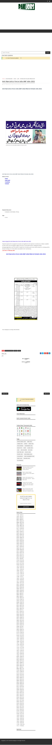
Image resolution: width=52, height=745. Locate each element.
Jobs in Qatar (24, 450)
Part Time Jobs (20, 452)
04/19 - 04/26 (19, 617)
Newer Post (5, 393)
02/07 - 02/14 (19, 557)
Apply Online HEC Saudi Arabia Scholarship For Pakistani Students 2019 (28, 490)
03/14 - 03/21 (19, 552)
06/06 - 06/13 (19, 536)
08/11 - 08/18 (19, 667)
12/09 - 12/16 (19, 720)
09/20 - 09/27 (19, 586)
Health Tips (19, 448)
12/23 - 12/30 (19, 717)
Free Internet (20, 446)
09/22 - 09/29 (19, 658)
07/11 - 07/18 (19, 528)
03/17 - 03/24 (19, 699)
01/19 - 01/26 (19, 632)
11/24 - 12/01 (19, 644)
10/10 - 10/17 (19, 516)
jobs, (25, 84)
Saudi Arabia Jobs (28, 454)
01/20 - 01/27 (19, 711)
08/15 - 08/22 (19, 521)
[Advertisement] (26, 20)
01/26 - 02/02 (19, 631)
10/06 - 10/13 (19, 655)
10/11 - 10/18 (19, 581)
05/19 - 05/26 (19, 685)
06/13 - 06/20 (19, 534)
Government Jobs (9, 78)
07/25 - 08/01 (19, 525)
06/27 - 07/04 (19, 531)
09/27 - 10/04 (19, 584)
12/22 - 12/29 (19, 638)
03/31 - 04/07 (19, 695)
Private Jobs (20, 454)
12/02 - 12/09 (19, 721)
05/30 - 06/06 (19, 537)
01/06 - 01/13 (19, 714)
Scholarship (20, 456)
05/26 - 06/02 (19, 683)
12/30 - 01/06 (19, 715)
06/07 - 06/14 (19, 607)
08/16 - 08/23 (19, 593)
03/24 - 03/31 (19, 697)
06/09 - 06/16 (19, 680)
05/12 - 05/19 (19, 686)
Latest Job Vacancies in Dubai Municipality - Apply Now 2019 (28, 479)
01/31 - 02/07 (19, 558)
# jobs (19, 350)
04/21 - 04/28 (19, 691)
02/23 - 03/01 (19, 628)
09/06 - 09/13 (19, 589)
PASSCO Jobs (28, 452)
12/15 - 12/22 (19, 640)
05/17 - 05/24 (19, 611)
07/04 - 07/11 (19, 530)
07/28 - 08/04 (19, 670)
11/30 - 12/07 (19, 515)
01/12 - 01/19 (19, 634)
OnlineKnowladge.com (13, 740)
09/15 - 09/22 (19, 659)
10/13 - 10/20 (19, 653)
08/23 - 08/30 (19, 592)
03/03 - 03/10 (19, 701)
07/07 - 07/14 (19, 674)
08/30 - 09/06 (19, 590)
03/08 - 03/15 (19, 626)
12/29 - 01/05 (19, 637)
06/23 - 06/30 (19, 677)
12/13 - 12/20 (19, 569)
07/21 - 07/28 (19, 671)
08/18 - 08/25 (19, 665)
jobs (18, 78)
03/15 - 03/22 (19, 625)
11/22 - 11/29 (19, 573)
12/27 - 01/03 (19, 566)
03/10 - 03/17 (19, 700)
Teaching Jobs (27, 458)
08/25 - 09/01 (19, 664)
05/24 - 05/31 (19, 610)
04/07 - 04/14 (19, 694)
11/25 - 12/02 (19, 723)
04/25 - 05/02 (19, 543)
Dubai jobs (31, 444)
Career (25, 444)
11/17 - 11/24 (19, 646)
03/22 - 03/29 (19, 623)
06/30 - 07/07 (19, 676)
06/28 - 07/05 (19, 602)
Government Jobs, (18, 84)
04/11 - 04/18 (19, 546)
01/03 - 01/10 (19, 564)
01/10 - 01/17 (19, 563)
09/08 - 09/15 (19, 661)
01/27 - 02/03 (19, 709)
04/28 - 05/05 (19, 689)
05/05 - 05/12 (19, 688)
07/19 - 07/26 (19, 599)
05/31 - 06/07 (19, 608)
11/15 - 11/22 (19, 575)
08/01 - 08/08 (19, 524)
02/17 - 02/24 (19, 705)
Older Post (47, 393)
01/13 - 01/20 (19, 712)
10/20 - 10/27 (19, 652)
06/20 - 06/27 (19, 533)
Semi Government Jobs (29, 456)
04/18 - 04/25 (19, 545)
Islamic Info (30, 448)
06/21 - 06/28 (19, 604)
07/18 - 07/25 (19, 527)
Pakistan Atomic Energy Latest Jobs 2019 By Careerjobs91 (28, 468)
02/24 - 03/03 (19, 703)
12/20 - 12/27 (19, 567)
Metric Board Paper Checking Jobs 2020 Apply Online (28, 473)
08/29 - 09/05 (19, 518)
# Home (15, 350)
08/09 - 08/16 (19, 595)
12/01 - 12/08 (19, 643)
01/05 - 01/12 (19, 635)
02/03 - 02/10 (19, 707)
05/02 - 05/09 (19, 542)
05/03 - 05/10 (19, 614)
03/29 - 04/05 (19, 622)
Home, (23, 84)
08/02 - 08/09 (19, 596)
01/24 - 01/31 (19, 560)
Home (3, 78)
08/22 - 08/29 (19, 519)
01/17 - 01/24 (19, 561)
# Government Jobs (9, 350)
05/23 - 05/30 (19, 539)
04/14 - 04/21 (19, 692)
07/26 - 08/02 (19, 598)
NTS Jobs (30, 450)
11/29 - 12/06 (19, 572)
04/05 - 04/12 (19, 620)
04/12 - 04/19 (19, 619)
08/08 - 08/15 (19, 522)
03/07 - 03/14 (19, 554)
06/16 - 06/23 (19, 679)
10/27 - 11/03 (19, 650)
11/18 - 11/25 (19, 724)
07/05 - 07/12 (19, 601)
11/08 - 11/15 (19, 577)
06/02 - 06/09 (19, 682)
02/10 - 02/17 (19, 706)
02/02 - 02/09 (19, 629)
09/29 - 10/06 (19, 656)
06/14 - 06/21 (19, 605)
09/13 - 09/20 (19, 587)
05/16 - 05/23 (19, 540)
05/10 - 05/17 (19, 613)
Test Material (20, 460)
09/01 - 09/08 (19, 662)
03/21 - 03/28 (19, 551)
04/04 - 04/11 (19, 548)
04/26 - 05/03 (19, 616)
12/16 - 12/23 (19, 718)
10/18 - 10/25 (19, 580)
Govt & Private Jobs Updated (12, 58)
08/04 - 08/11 (19, 668)
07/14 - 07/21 (19, 673)
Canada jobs (20, 444)
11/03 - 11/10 (19, 649)
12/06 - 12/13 (19, 570)
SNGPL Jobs (19, 458)
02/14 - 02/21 (19, 555)
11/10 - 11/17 (19, 647)
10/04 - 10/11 (19, 583)
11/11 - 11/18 (19, 726)
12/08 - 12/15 (19, 641)
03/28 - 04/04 (19, 549)
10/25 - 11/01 (19, 578)
